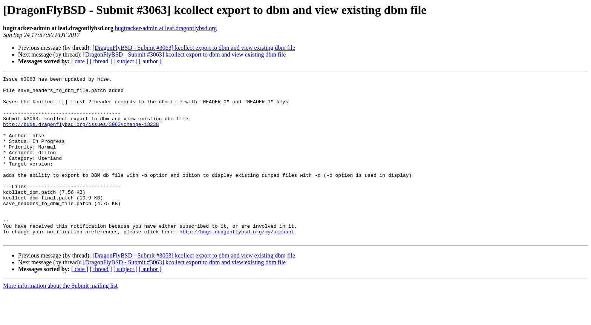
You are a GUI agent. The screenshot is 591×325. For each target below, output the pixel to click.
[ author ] (150, 61)
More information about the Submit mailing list (60, 318)
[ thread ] (101, 61)
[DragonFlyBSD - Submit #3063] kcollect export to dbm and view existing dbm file (193, 47)
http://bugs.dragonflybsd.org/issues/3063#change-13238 (81, 134)
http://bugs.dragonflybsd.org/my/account (236, 263)
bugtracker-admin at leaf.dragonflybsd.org (166, 28)
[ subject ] (125, 61)
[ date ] (79, 61)
